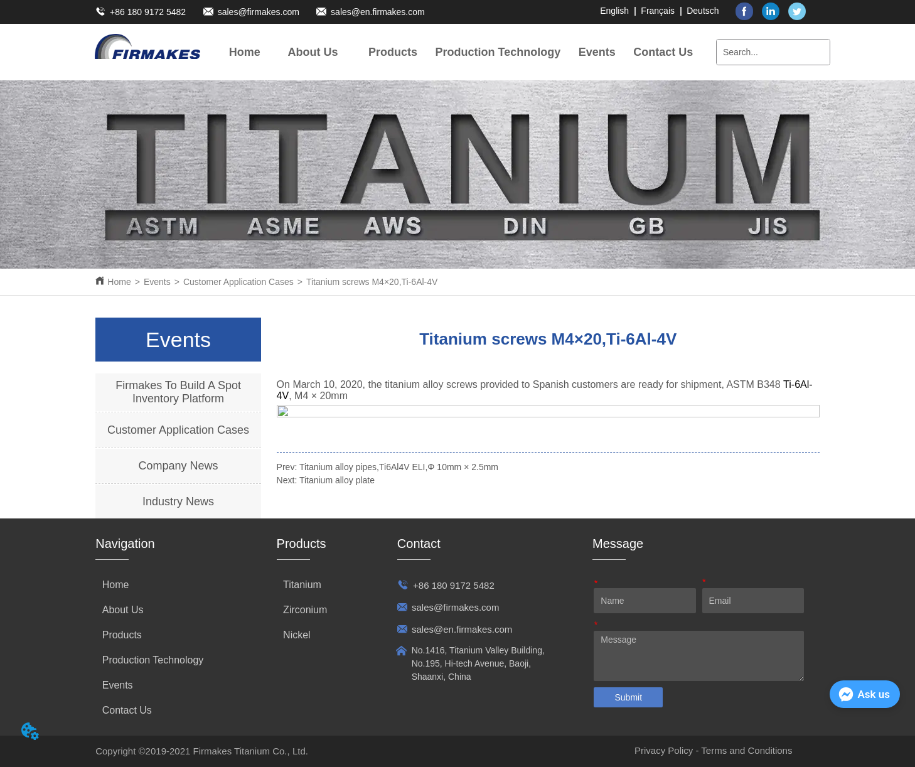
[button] (313, 52)
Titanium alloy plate (337, 480)
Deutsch (703, 11)
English (614, 11)
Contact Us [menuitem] (663, 52)
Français (658, 11)
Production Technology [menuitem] (498, 52)
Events (157, 282)
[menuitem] (313, 52)
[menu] (456, 52)
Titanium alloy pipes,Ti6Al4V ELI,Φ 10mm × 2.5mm (398, 467)
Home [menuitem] (244, 52)
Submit (628, 697)
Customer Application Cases (238, 282)
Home (119, 282)
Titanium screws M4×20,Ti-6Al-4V (371, 282)
